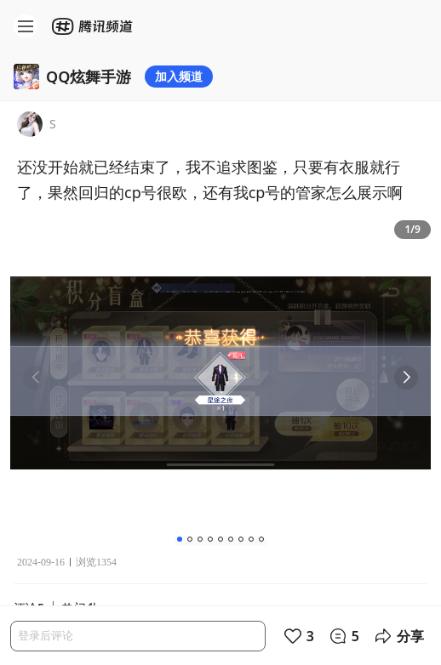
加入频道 (179, 76)
